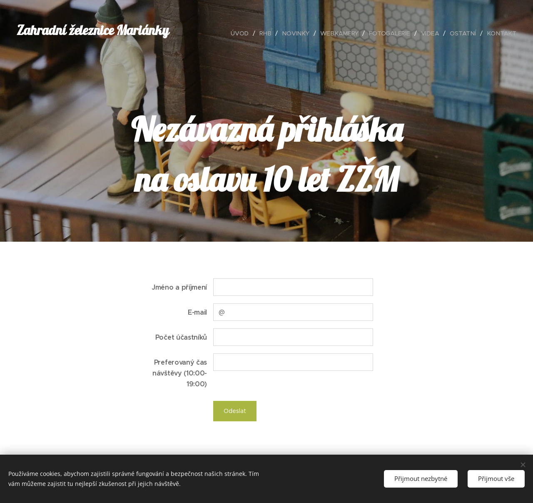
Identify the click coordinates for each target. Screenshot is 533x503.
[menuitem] (245, 33)
